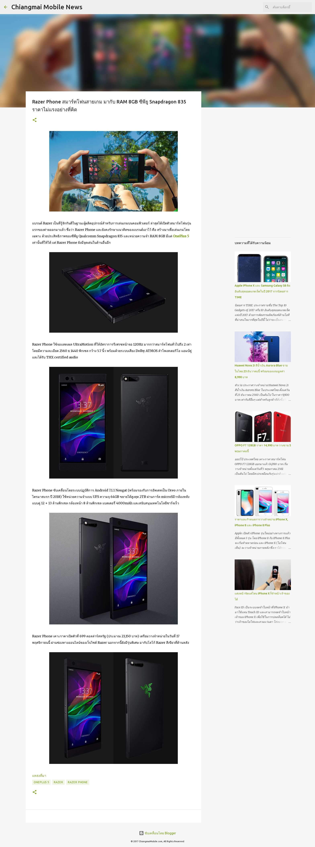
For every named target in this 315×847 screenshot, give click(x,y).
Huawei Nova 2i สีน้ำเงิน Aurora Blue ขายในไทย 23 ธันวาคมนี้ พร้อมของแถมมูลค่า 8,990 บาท (261, 371)
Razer (58, 782)
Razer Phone (78, 782)
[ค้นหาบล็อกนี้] (291, 7)
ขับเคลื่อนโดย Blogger (157, 833)
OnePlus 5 (181, 236)
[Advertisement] (222, 173)
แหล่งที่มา (39, 776)
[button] (34, 120)
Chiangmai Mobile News (46, 6)
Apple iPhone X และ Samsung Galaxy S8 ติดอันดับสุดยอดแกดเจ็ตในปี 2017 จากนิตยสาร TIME (262, 291)
